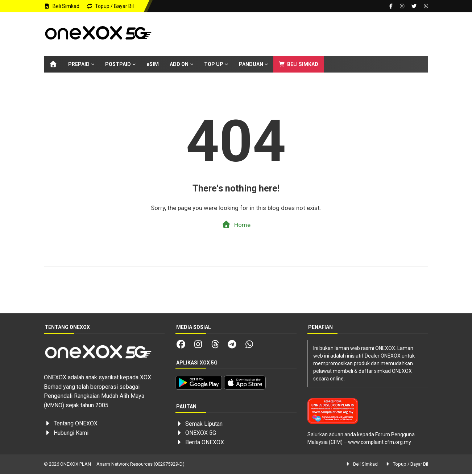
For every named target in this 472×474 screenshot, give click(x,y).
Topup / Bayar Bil (110, 6)
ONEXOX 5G (200, 432)
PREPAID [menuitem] (79, 64)
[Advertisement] (296, 34)
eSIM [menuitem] (152, 64)
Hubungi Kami (71, 432)
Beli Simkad (61, 6)
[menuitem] (53, 64)
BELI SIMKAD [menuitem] (299, 64)
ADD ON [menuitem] (179, 64)
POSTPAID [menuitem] (118, 64)
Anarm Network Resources (124, 464)
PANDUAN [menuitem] (251, 64)
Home (236, 224)
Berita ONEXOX (204, 442)
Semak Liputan (204, 423)
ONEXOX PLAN (75, 464)
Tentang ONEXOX (76, 423)
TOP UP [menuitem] (213, 64)
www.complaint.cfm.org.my (379, 442)
